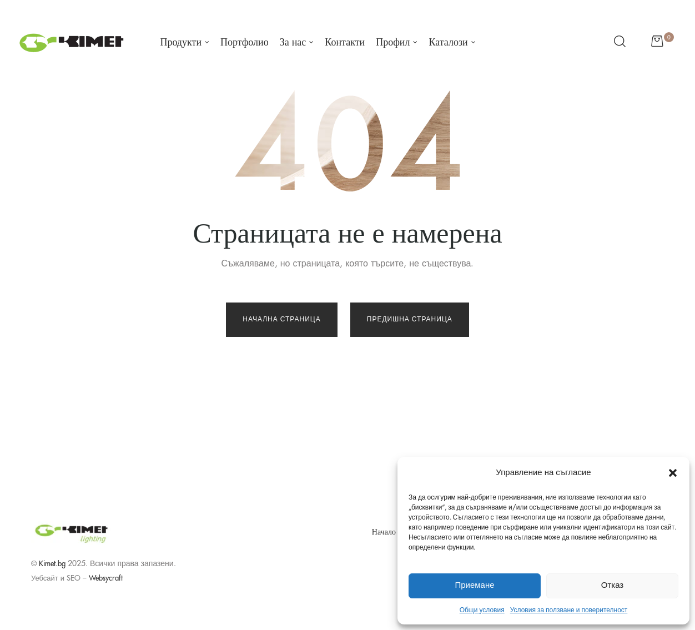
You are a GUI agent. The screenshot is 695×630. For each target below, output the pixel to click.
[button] (672, 472)
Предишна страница (409, 319)
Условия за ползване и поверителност (569, 610)
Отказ (612, 585)
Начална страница (282, 319)
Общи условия (482, 610)
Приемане (474, 585)
